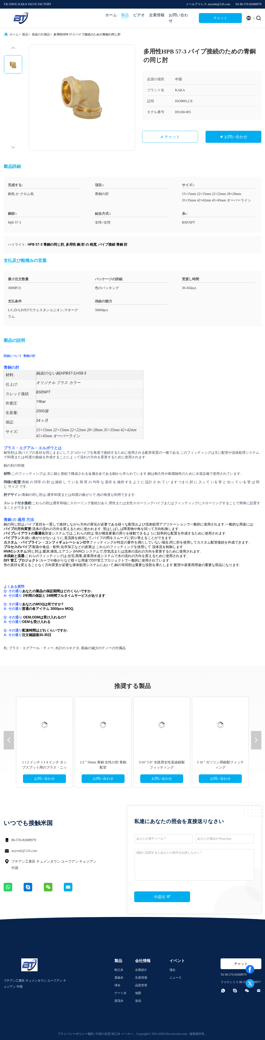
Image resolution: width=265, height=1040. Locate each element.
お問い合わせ (178, 18)
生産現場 (141, 977)
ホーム (111, 15)
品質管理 (141, 985)
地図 (138, 993)
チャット (220, 17)
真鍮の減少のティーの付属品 (103, 648)
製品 (125, 15)
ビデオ (139, 15)
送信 (138, 1000)
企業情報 (156, 15)
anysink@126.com (24, 851)
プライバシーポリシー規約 (76, 1033)
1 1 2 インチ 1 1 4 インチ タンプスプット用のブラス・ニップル (44, 767)
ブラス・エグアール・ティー (31, 648)
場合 (172, 969)
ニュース (175, 977)
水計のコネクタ (67, 648)
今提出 (162, 896)
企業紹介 (141, 969)
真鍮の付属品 (41, 34)
